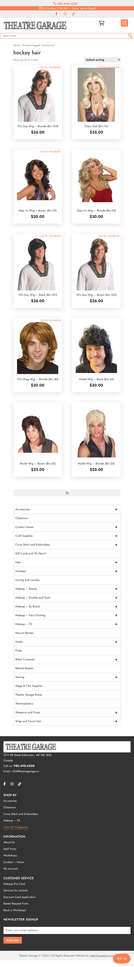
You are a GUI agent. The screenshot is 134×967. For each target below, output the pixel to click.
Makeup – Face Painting (67, 615)
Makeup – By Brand (67, 606)
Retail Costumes (67, 659)
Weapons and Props (67, 712)
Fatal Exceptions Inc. (102, 955)
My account (10, 868)
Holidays (67, 571)
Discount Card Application (19, 897)
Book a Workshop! (14, 910)
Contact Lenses (67, 527)
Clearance (21, 518)
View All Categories (15, 827)
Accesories (10, 801)
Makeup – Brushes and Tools (67, 597)
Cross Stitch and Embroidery (67, 544)
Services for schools (15, 890)
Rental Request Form (15, 903)
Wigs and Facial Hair (67, 721)
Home (16, 45)
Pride (18, 650)
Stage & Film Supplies (28, 686)
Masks (67, 641)
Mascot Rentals (24, 633)
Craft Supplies (67, 536)
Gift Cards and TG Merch (30, 553)
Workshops (10, 855)
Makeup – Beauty (67, 588)
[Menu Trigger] (124, 23)
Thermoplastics (24, 703)
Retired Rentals (24, 668)
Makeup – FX (67, 624)
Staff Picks (9, 849)
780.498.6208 (65, 4)
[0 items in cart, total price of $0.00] (67, 493)
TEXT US (122, 959)
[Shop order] (102, 59)
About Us (9, 842)
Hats (67, 562)
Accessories (67, 509)
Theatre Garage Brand (28, 695)
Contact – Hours (13, 862)
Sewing (67, 677)
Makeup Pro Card (14, 884)
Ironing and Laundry (27, 580)
